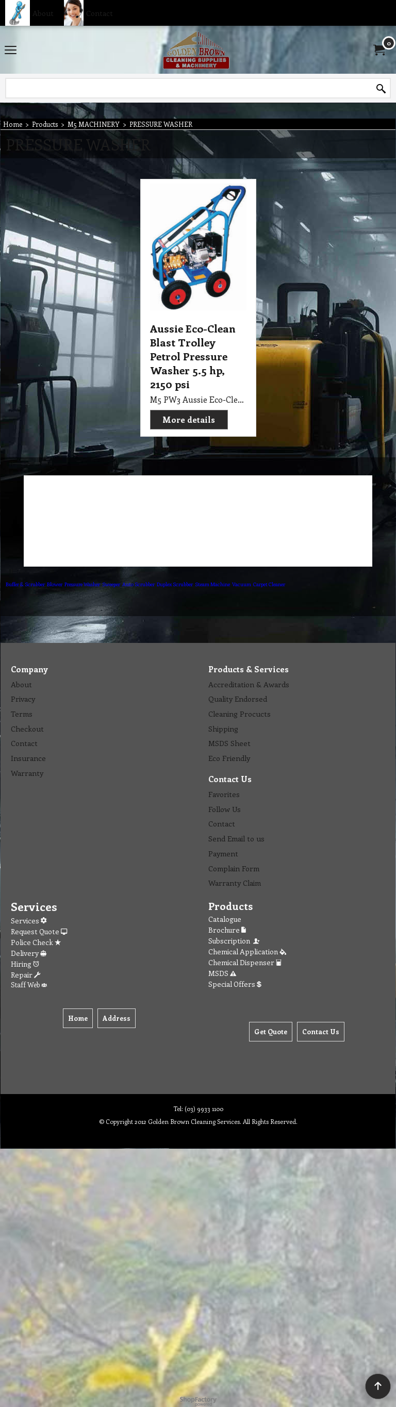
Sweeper (111, 584)
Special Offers (234, 984)
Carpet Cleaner (269, 584)
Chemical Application (247, 951)
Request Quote (39, 931)
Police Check (36, 942)
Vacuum (241, 584)
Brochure (227, 930)
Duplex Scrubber (175, 584)
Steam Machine (212, 584)
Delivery (28, 953)
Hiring (25, 964)
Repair (25, 975)
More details (188, 419)
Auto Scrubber (138, 584)
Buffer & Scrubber (25, 584)
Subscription (234, 941)
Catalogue (224, 919)
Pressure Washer (82, 584)
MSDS (222, 973)
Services (28, 920)
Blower (54, 584)
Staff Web (29, 984)
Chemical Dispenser (245, 962)
